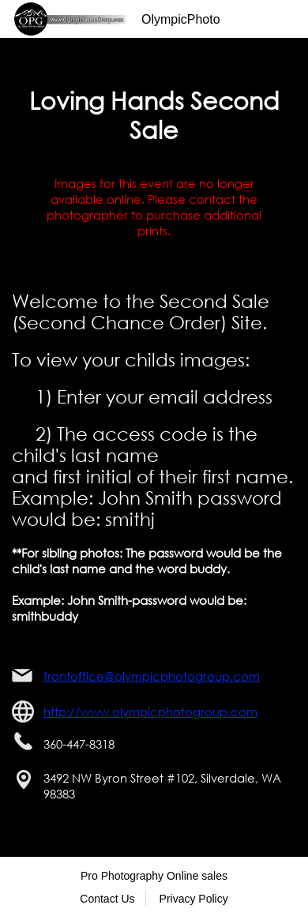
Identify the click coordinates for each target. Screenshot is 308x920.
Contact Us (107, 898)
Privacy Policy (194, 898)
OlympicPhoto (180, 19)
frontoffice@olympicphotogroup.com (151, 676)
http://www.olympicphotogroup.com (150, 711)
